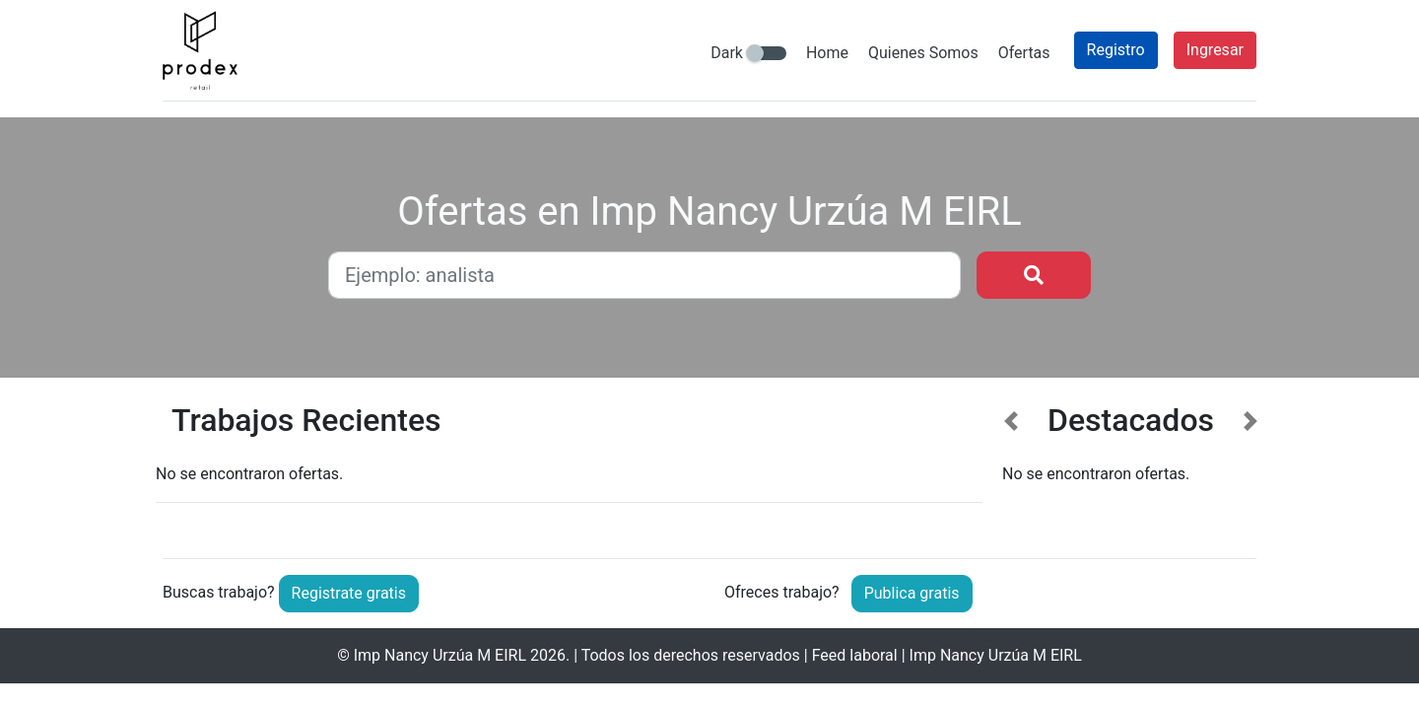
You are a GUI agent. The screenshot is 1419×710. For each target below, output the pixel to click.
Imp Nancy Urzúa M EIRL (440, 655)
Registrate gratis (349, 593)
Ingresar (1215, 49)
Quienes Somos (923, 52)
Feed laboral (855, 655)
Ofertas (1024, 52)
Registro (1116, 49)
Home (827, 52)
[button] (1011, 465)
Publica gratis (912, 593)
